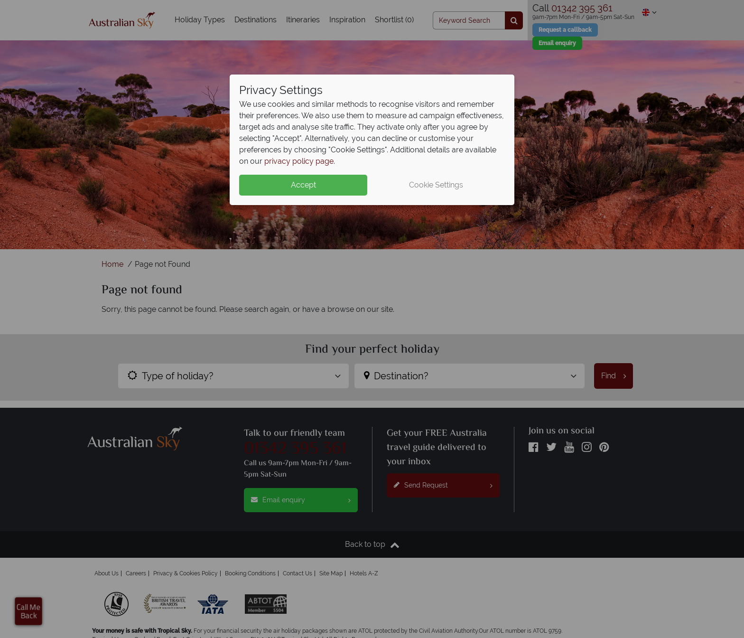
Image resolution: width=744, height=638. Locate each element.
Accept (303, 184)
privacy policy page (299, 161)
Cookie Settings (436, 184)
